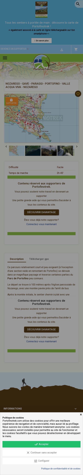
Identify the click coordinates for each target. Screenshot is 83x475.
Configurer (41, 461)
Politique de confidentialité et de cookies (61, 468)
